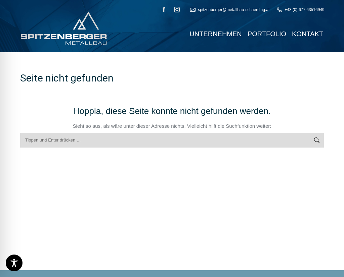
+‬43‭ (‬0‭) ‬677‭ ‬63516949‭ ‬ (301, 10)
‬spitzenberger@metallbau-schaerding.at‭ (229, 10)
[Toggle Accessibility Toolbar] (14, 263)
